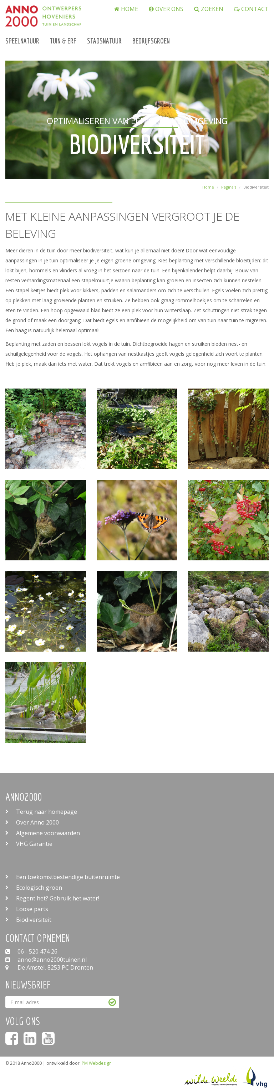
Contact (251, 9)
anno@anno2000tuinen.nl (46, 960)
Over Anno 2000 (37, 822)
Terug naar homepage (46, 812)
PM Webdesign (97, 1063)
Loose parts (32, 909)
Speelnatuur (22, 41)
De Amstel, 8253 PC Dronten (49, 967)
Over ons (166, 9)
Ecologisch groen (39, 888)
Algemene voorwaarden (48, 833)
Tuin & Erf (63, 41)
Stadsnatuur (104, 41)
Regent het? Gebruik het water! (57, 898)
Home (126, 9)
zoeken (208, 9)
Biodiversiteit (33, 920)
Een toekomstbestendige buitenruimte (68, 877)
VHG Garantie (34, 844)
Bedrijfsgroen (151, 41)
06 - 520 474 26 (31, 951)
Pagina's (228, 187)
